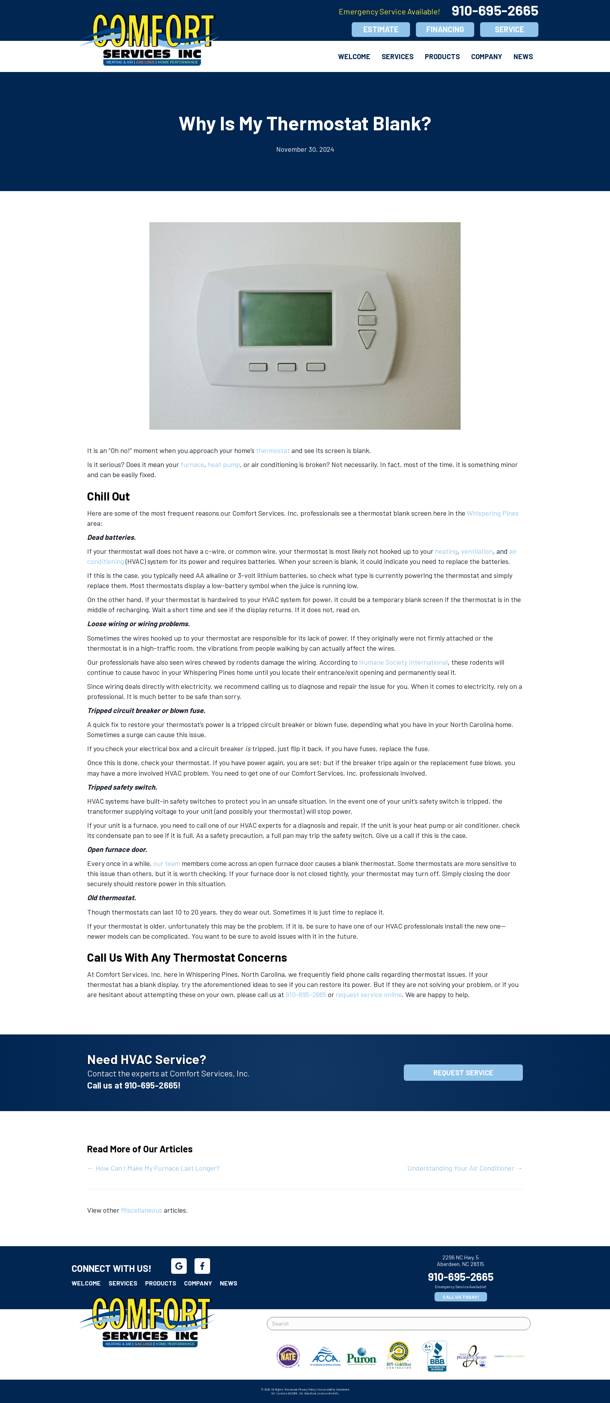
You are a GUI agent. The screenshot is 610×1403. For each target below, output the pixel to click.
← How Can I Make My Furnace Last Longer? (153, 1168)
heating (446, 551)
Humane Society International (403, 662)
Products (442, 56)
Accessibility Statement (333, 1389)
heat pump (224, 464)
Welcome (354, 56)
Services (398, 56)
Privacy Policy (307, 1389)
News (523, 56)
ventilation (477, 551)
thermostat (273, 450)
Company (486, 56)
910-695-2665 (495, 10)
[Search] (399, 1323)
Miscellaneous (141, 1210)
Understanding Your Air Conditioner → (465, 1168)
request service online (369, 994)
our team (166, 863)
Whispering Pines (493, 513)
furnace (192, 464)
